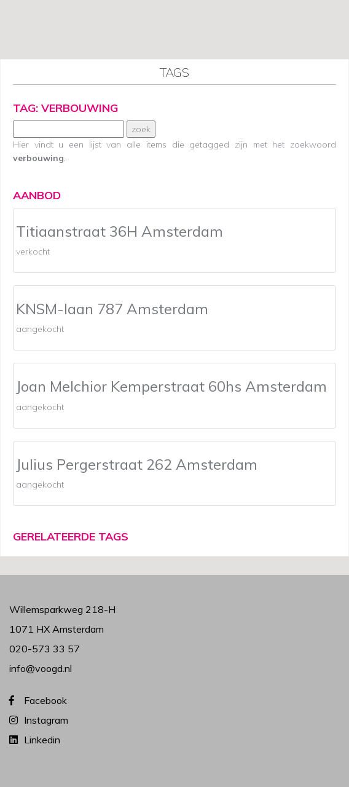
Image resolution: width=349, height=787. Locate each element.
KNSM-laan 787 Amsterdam (112, 308)
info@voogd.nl (40, 668)
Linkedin (42, 740)
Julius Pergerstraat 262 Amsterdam (136, 464)
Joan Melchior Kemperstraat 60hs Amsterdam (171, 386)
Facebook (45, 700)
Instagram (46, 720)
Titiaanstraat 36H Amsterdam (119, 231)
